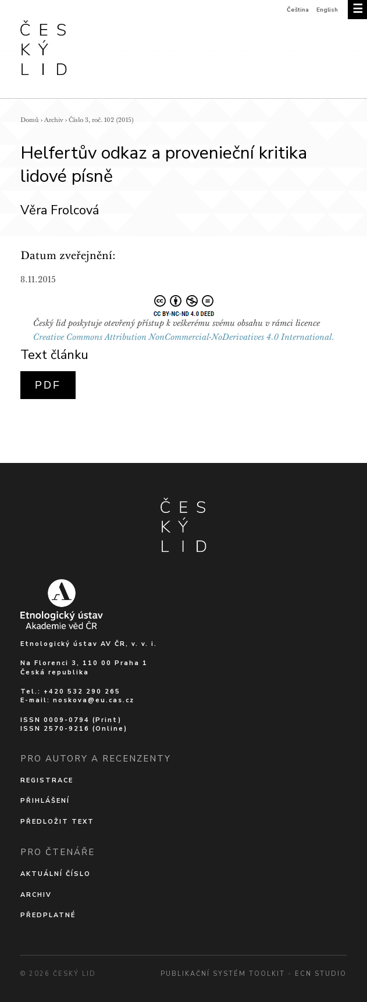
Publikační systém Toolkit (223, 973)
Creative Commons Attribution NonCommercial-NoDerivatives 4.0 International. (183, 337)
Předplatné (48, 915)
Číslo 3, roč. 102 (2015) (101, 120)
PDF (48, 385)
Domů (29, 120)
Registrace (46, 780)
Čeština (298, 10)
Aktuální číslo (55, 874)
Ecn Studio (321, 973)
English (327, 10)
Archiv (53, 120)
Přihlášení (45, 800)
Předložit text (57, 821)
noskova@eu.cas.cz (93, 700)
